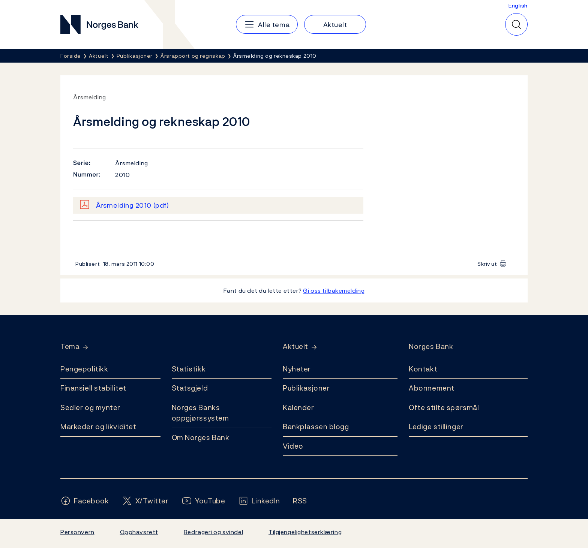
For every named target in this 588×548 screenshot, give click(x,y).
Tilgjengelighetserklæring (305, 531)
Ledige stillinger (436, 426)
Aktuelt (295, 346)
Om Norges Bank (201, 437)
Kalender (298, 407)
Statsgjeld (190, 388)
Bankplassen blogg (316, 426)
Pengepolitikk (84, 369)
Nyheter (297, 369)
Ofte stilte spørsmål (444, 407)
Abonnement (431, 388)
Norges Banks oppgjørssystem (200, 413)
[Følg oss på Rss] (300, 501)
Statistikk (189, 369)
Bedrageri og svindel (213, 531)
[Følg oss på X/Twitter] (145, 501)
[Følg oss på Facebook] (84, 501)
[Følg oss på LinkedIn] (259, 501)
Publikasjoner (306, 388)
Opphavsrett (139, 531)
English (518, 5)
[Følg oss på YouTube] (203, 501)
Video (293, 446)
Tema (70, 346)
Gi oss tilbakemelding (333, 290)
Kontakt (423, 369)
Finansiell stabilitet (93, 388)
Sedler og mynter (90, 407)
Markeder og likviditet (98, 426)
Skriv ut (487, 264)
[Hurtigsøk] (516, 24)
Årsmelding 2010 (132, 205)
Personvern (77, 531)
